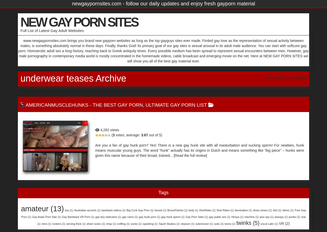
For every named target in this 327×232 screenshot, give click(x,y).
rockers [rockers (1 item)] (58, 223)
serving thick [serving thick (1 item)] (76, 223)
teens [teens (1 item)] (230, 223)
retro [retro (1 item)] (46, 223)
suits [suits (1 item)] (219, 223)
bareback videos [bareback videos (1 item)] (113, 210)
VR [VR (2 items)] (284, 224)
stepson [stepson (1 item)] (187, 223)
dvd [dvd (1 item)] (277, 210)
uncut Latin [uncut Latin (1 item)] (269, 223)
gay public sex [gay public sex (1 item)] (219, 216)
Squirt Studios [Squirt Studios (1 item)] (169, 223)
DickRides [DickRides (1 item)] (207, 210)
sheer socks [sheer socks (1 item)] (96, 223)
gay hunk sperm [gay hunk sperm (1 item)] (173, 216)
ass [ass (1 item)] (69, 210)
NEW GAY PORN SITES (79, 22)
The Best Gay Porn (118, 105)
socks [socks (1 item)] (136, 223)
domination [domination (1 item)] (243, 210)
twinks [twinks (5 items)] (248, 223)
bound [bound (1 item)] (160, 210)
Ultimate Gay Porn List (176, 105)
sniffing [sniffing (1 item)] (123, 223)
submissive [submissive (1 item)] (204, 223)
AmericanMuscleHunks (57, 105)
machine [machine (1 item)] (251, 216)
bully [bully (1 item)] (193, 210)
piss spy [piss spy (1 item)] (267, 216)
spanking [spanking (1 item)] (150, 223)
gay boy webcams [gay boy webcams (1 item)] (108, 216)
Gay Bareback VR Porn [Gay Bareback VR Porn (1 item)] (78, 216)
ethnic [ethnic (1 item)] (288, 210)
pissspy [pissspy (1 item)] (281, 216)
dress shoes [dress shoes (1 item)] (262, 210)
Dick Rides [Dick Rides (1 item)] (225, 210)
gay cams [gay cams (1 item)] (130, 216)
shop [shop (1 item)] (111, 223)
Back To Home (287, 78)
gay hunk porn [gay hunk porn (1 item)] (149, 216)
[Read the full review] (190, 155)
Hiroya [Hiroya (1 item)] (237, 216)
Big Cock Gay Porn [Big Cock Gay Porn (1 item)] (140, 210)
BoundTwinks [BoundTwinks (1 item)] (177, 210)
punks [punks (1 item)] (294, 216)
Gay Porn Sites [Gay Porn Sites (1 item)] (197, 216)
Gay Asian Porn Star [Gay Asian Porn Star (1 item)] (46, 216)
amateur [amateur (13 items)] (42, 208)
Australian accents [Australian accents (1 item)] (87, 210)
